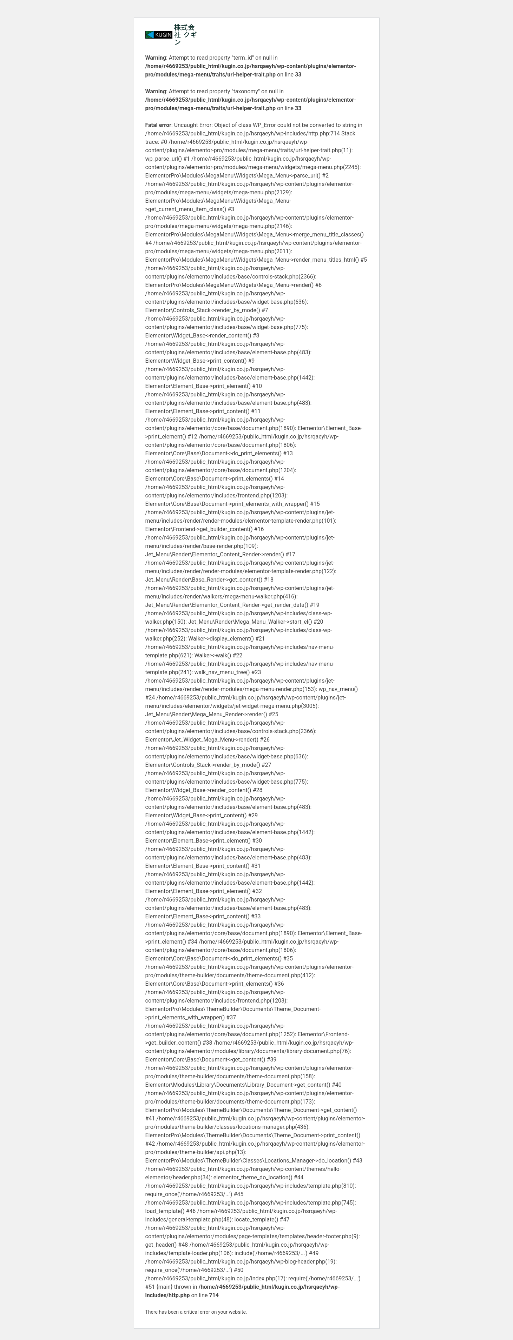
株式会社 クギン (185, 34)
